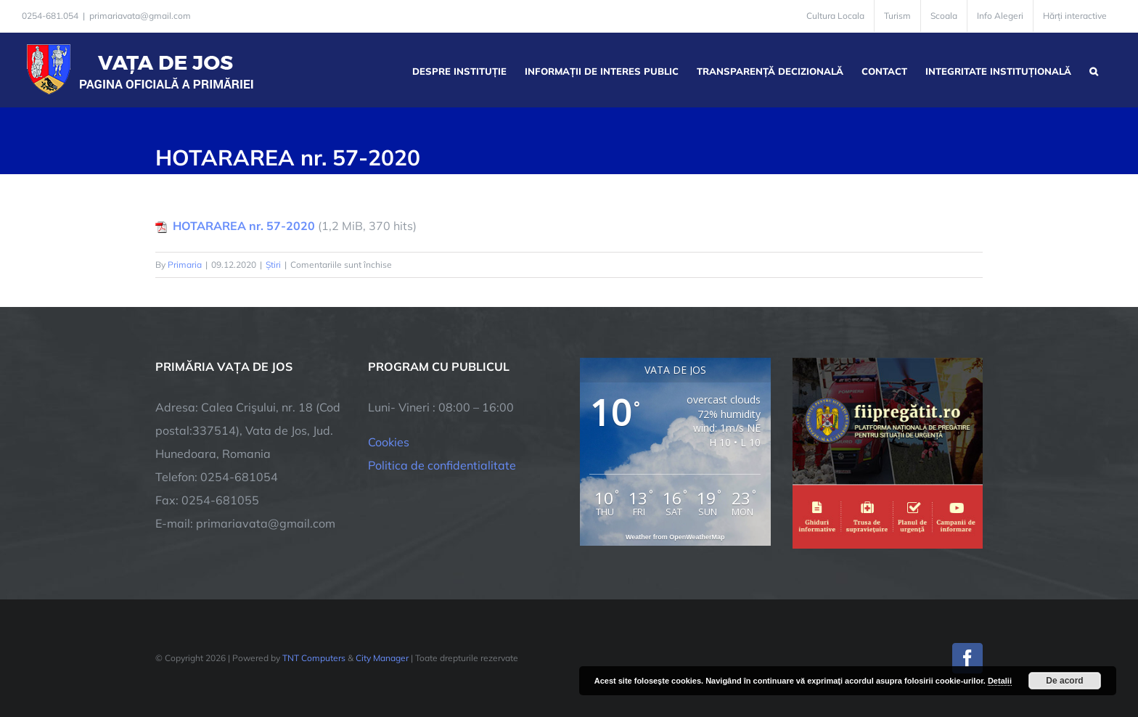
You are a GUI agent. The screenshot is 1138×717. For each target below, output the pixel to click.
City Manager (382, 657)
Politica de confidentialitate (442, 465)
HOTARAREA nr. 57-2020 (244, 225)
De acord (1064, 681)
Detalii (1000, 680)
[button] (1093, 70)
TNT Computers (313, 657)
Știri (273, 264)
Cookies (388, 442)
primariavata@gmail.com (140, 15)
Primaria (185, 264)
